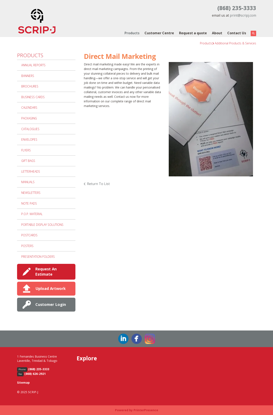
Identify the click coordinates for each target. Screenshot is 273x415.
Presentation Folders (38, 257)
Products (131, 33)
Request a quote (193, 33)
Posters (27, 246)
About (217, 33)
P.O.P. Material (32, 214)
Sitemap (23, 383)
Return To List (98, 183)
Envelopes (29, 139)
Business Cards (33, 97)
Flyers (26, 150)
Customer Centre (159, 33)
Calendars (29, 108)
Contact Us (236, 33)
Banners (27, 76)
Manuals (28, 182)
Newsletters (30, 193)
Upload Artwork (50, 288)
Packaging (29, 118)
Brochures (29, 86)
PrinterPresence (146, 410)
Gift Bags (28, 161)
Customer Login (50, 304)
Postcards (29, 235)
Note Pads (29, 203)
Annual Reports (33, 65)
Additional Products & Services (235, 43)
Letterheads (30, 171)
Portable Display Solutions (42, 225)
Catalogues (30, 129)
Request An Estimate (46, 271)
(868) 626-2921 (35, 374)
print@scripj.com (243, 15)
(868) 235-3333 (236, 8)
